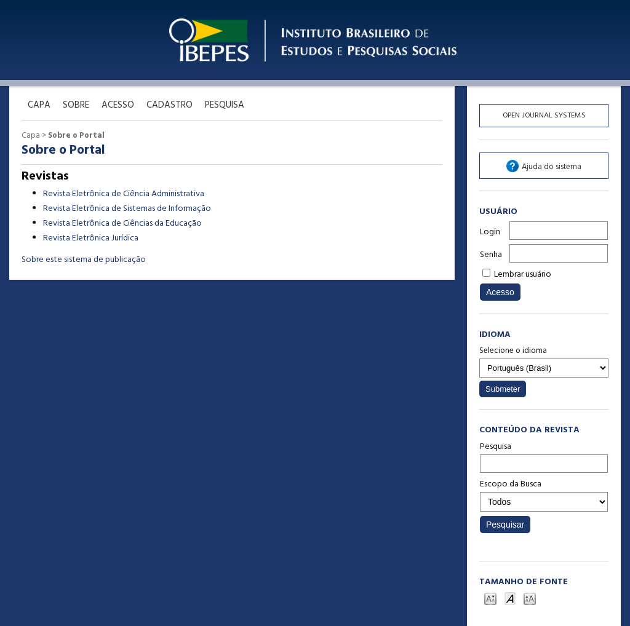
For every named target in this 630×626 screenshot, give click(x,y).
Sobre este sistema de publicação (84, 260)
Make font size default (510, 598)
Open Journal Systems (544, 115)
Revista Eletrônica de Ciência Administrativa (123, 194)
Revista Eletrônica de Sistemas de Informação (127, 209)
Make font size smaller (490, 598)
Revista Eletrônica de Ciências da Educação (122, 223)
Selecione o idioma (513, 350)
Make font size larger (530, 598)
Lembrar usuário (522, 274)
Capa (31, 135)
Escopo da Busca (544, 494)
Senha (491, 255)
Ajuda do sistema (551, 166)
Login (490, 232)
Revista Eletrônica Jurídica (90, 238)
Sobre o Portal (76, 135)
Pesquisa (544, 456)
